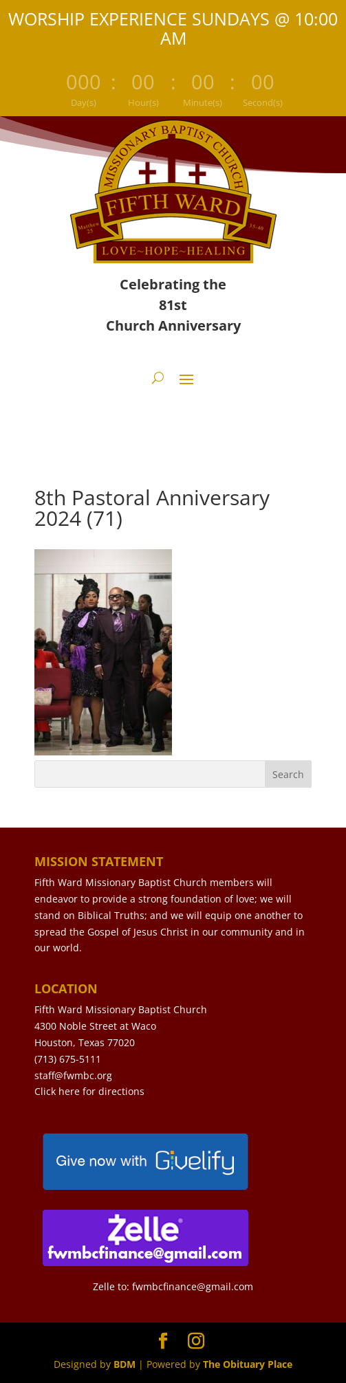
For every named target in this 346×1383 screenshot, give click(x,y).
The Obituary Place (247, 1364)
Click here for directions (89, 1091)
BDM (124, 1364)
